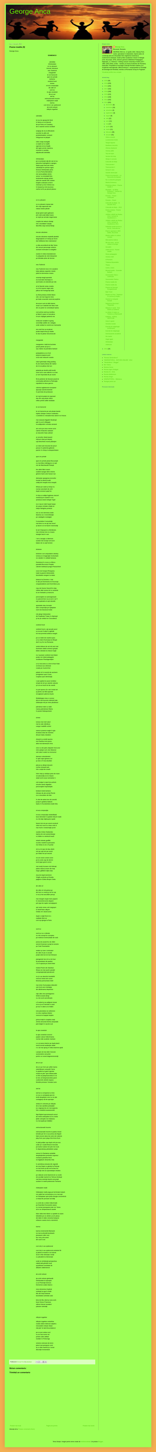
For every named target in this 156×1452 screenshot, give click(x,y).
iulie (107, 118)
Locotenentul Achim (112, 140)
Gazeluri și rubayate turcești (112, 300)
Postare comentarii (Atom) (26, 1429)
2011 (106, 349)
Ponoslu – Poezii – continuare (111, 196)
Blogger (100, 1441)
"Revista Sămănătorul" (111, 357)
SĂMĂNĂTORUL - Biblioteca (113, 379)
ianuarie (108, 135)
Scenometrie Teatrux (112, 279)
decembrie (109, 105)
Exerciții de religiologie (113, 331)
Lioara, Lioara (110, 268)
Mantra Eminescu (111, 182)
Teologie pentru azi (110, 381)
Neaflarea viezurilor (112, 145)
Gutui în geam (110, 321)
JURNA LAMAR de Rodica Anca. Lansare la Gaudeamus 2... (114, 216)
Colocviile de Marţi (111, 162)
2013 (106, 99)
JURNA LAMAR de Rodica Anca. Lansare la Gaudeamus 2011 (114, 222)
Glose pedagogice (111, 254)
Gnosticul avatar (111, 324)
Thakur (108, 265)
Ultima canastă (110, 137)
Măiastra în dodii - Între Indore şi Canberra (113, 308)
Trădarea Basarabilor (112, 262)
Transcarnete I (110, 164)
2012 (106, 102)
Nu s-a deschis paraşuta (113, 180)
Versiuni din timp (111, 156)
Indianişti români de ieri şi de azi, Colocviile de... (113, 227)
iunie (107, 121)
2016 (106, 91)
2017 (106, 89)
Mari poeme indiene (112, 240)
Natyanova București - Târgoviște (112, 304)
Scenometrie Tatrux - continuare (112, 275)
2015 (106, 94)
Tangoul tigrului (110, 143)
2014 (106, 97)
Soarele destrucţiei (111, 173)
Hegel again (109, 339)
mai (107, 124)
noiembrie (109, 107)
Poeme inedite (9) (111, 282)
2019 (106, 83)
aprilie (108, 126)
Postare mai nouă (15, 1426)
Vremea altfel (110, 151)
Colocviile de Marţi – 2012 (114, 207)
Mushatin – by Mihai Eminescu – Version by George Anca (114, 191)
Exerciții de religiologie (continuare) (113, 327)
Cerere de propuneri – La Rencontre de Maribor (113, 176)
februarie (109, 132)
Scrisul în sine (110, 170)
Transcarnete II (110, 167)
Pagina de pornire (51, 1426)
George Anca (29, 11)
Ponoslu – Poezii (111, 200)
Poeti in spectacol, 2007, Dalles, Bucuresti (113, 232)
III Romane (109, 259)
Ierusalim (108, 247)
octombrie (109, 110)
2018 (106, 86)
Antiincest (109, 344)
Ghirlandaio (109, 342)
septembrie (109, 113)
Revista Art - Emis (109, 372)
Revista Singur (108, 376)
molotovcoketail (85, 1441)
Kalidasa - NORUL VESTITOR (111, 317)
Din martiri (109, 336)
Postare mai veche (88, 1426)
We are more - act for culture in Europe (112, 243)
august (108, 116)
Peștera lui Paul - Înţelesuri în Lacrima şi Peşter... (114, 295)
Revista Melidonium (110, 374)
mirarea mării (110, 257)
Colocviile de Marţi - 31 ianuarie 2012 (113, 203)
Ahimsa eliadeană (111, 148)
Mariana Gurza (108, 367)
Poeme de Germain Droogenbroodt (112, 288)
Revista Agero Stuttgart (111, 369)
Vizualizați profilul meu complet (111, 72)
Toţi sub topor (110, 153)
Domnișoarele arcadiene (113, 334)
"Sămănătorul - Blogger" (111, 362)
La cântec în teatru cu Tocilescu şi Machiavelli (114, 313)
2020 (106, 80)
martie (108, 129)
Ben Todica (107, 365)
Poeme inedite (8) (111, 285)
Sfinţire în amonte (111, 159)
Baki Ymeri (109, 292)
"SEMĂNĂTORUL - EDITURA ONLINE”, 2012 (118, 360)
